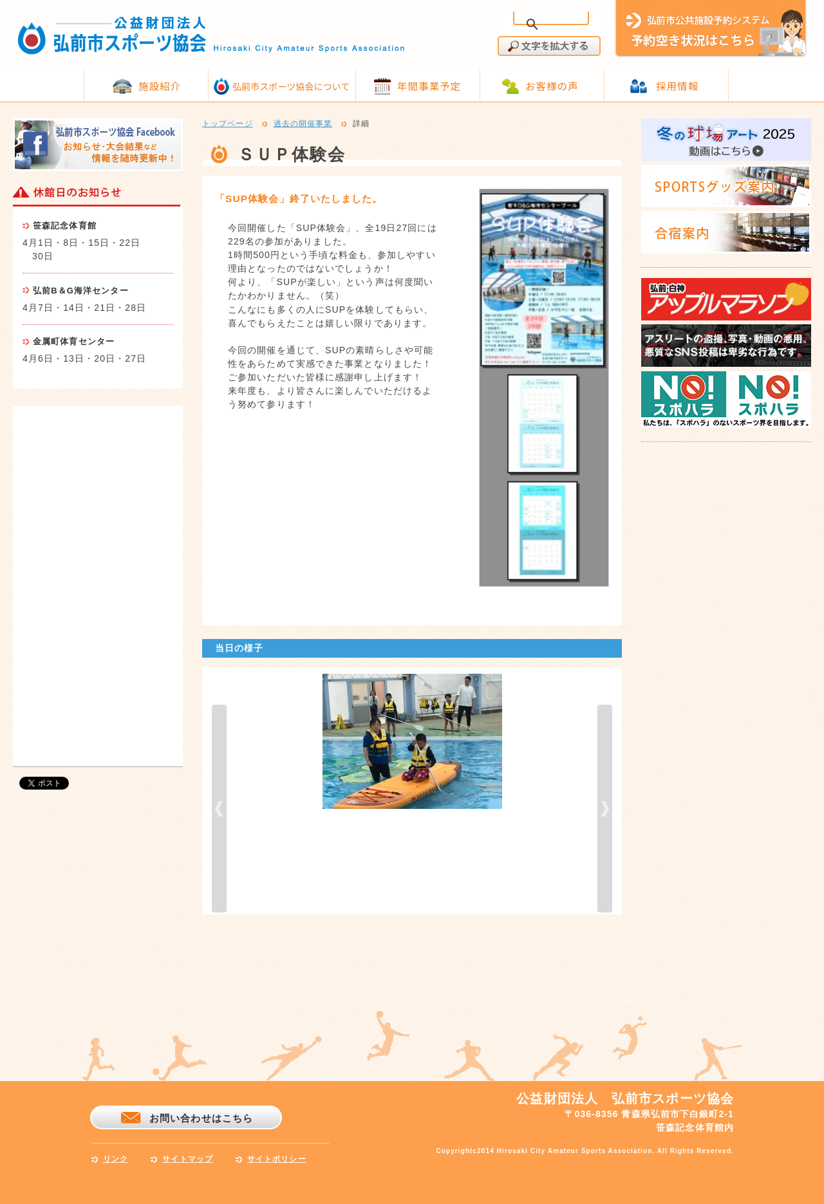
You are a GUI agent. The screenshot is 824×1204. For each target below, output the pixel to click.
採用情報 (677, 86)
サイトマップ (187, 1158)
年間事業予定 (429, 86)
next (604, 808)
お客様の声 (552, 86)
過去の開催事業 (303, 124)
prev (219, 808)
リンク (115, 1158)
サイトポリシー (276, 1158)
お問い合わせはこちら (201, 1118)
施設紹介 (159, 86)
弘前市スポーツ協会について (291, 86)
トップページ (227, 124)
